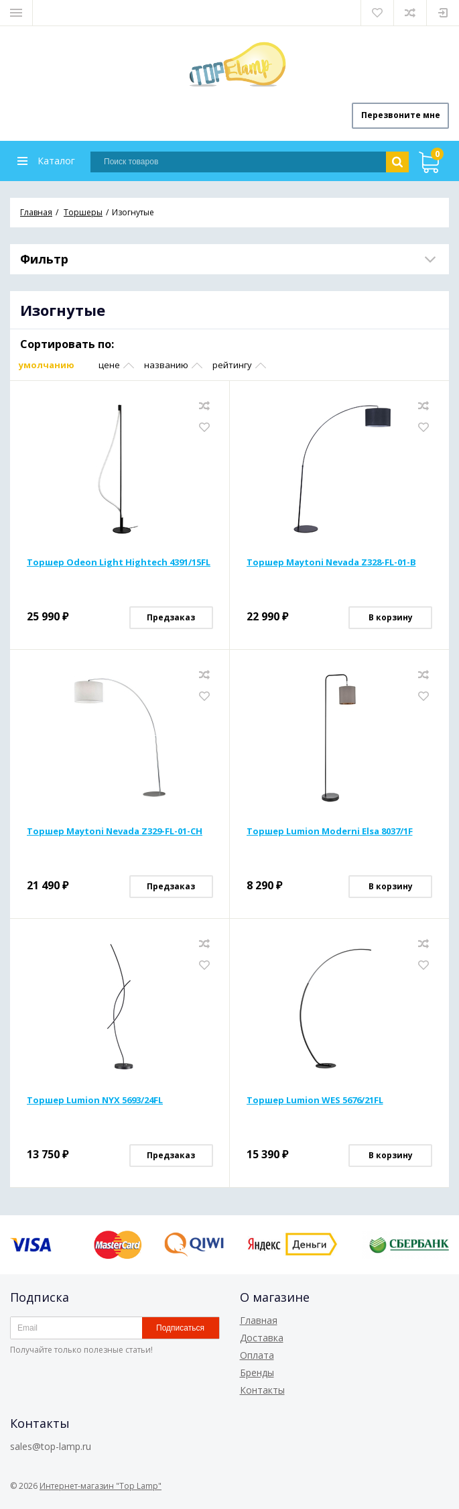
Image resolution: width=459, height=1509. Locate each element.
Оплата (257, 1355)
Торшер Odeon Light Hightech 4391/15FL (118, 563)
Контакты (262, 1390)
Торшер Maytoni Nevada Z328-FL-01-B (331, 563)
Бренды (257, 1372)
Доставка (261, 1337)
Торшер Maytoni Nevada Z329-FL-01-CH (114, 832)
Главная (258, 1320)
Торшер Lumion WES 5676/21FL (315, 1101)
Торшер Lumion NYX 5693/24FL (95, 1101)
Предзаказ (171, 618)
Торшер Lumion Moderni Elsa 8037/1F (330, 832)
